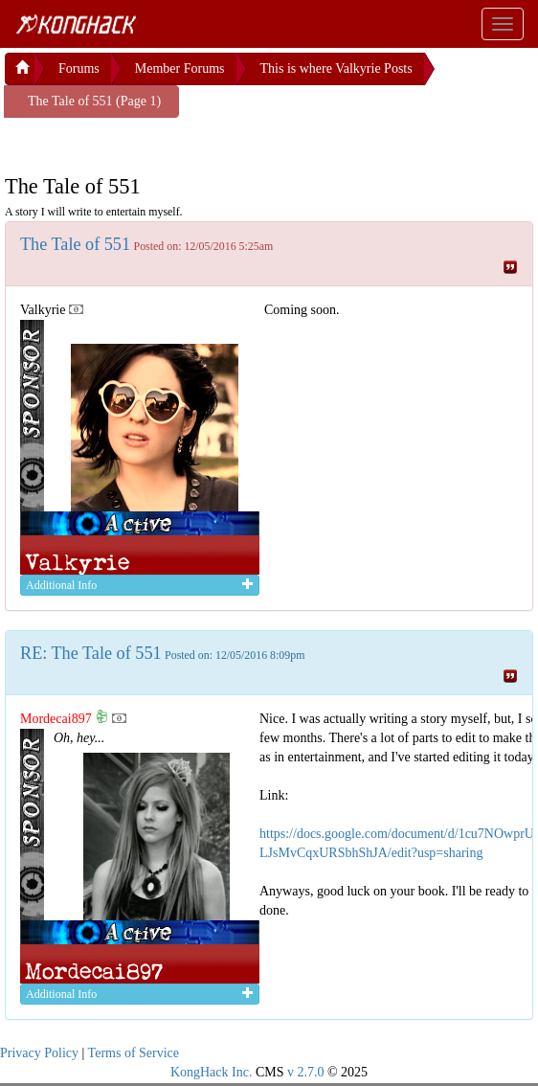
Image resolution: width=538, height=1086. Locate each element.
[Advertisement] (158, 142)
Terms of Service (133, 1053)
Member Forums (180, 68)
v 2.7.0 (306, 1072)
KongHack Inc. (211, 1072)
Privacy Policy (39, 1053)
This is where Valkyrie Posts (336, 68)
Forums (79, 68)
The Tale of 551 (75, 244)
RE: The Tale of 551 (91, 653)
